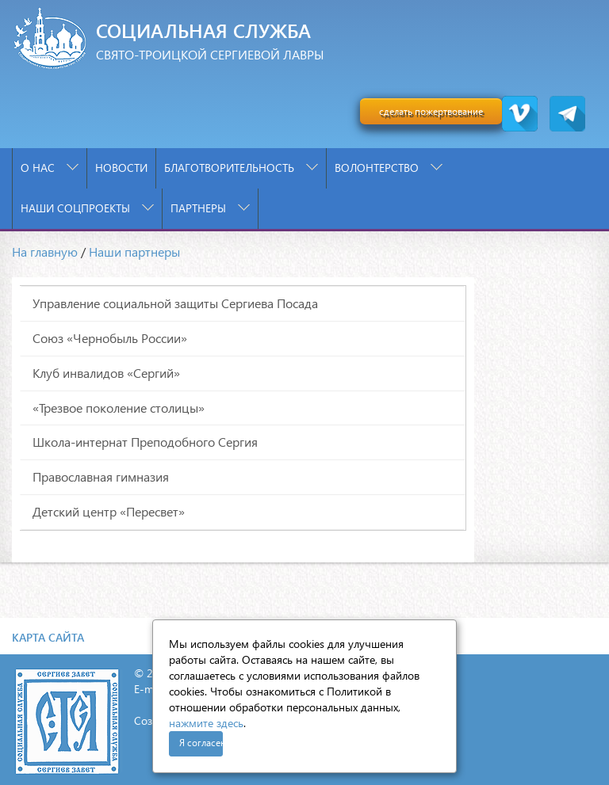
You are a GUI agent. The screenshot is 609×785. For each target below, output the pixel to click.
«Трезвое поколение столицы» (119, 407)
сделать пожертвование (431, 111)
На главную (45, 251)
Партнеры (210, 207)
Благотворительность (241, 167)
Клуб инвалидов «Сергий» (106, 372)
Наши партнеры (134, 251)
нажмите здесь (206, 722)
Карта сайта (48, 637)
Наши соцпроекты (87, 207)
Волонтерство (388, 167)
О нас (50, 167)
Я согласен (201, 743)
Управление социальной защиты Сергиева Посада (175, 303)
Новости (121, 167)
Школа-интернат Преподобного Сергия (145, 441)
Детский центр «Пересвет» (109, 511)
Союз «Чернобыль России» (110, 338)
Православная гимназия (101, 476)
